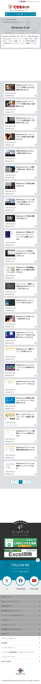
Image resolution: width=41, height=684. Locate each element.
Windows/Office (10, 19)
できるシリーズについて (20, 601)
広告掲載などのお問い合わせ (20, 629)
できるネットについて (33, 1)
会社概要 (20, 643)
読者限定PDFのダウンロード (20, 611)
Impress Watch (20, 661)
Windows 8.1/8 (9, 95)
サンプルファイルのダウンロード (20, 615)
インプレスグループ (20, 647)
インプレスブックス (20, 657)
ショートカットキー (11, 425)
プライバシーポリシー (20, 638)
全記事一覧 (20, 634)
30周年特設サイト (20, 606)
